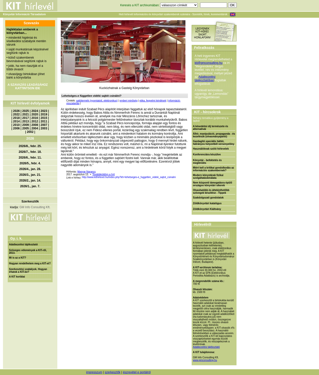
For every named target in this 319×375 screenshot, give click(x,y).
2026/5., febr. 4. (30, 163)
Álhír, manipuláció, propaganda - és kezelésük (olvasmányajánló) (214, 135)
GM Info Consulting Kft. (34, 207)
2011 (44, 121)
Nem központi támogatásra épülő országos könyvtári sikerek (212, 184)
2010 (16, 125)
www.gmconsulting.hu (205, 360)
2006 (16, 128)
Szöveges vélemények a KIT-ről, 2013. (28, 251)
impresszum (94, 372)
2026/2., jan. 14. (30, 180)
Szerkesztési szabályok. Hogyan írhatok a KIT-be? (28, 270)
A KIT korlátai (17, 276)
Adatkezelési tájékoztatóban (205, 78)
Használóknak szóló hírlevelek (211, 148)
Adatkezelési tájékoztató (23, 244)
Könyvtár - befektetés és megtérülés (207, 161)
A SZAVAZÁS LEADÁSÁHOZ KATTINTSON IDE (27, 86)
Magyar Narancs (86, 171)
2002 (30, 132)
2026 (16, 111)
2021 (25, 114)
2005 (25, 128)
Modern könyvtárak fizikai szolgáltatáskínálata (208, 176)
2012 (34, 121)
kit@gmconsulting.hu (209, 63)
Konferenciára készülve (207, 154)
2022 (16, 114)
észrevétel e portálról (137, 372)
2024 (34, 111)
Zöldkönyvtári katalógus (207, 203)
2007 (44, 125)
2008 (34, 125)
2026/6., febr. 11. (30, 157)
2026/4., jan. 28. (30, 169)
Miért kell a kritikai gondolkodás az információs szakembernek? (213, 169)
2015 (44, 118)
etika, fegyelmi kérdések (153, 100)
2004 (34, 128)
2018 (16, 118)
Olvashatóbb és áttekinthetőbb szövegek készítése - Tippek (211, 191)
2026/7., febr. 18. (30, 152)
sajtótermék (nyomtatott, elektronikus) (97, 100)
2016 (34, 118)
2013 (25, 121)
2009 (25, 125)
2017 (25, 118)
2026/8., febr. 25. (30, 146)
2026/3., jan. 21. (30, 175)
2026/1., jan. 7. (30, 186)
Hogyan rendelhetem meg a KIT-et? (30, 263)
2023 (44, 111)
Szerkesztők (30, 201)
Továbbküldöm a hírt (103, 174)
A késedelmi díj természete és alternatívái (210, 127)
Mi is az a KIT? (17, 257)
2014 (16, 121)
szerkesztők (112, 372)
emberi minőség (128, 100)
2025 (25, 111)
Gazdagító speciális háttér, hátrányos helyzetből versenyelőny (213, 142)
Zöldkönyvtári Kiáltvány (207, 209)
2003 (44, 128)
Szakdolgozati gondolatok (208, 197)
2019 (44, 114)
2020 (34, 114)
